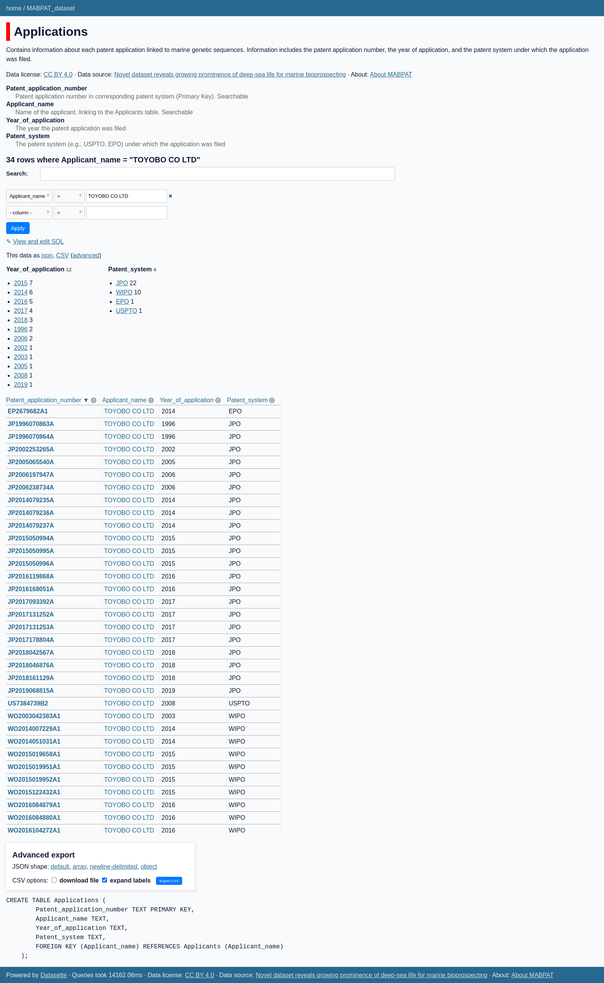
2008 (21, 375)
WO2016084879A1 (34, 805)
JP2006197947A (31, 474)
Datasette (53, 975)
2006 (21, 338)
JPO (122, 283)
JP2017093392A (31, 601)
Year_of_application (187, 400)
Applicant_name (124, 400)
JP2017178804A (31, 640)
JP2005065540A (31, 462)
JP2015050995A (31, 551)
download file (75, 880)
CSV (62, 255)
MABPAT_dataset (51, 8)
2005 (21, 366)
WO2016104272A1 (34, 830)
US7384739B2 (28, 703)
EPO (122, 301)
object (149, 866)
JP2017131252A (31, 614)
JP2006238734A (31, 487)
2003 (21, 357)
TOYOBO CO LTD (129, 411)
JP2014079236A (31, 513)
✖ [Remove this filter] (170, 196)
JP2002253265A (31, 449)
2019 (21, 384)
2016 (21, 301)
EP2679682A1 (28, 411)
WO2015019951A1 (34, 767)
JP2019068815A (31, 690)
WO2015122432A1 (34, 792)
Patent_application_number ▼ (47, 400)
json (47, 255)
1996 (21, 329)
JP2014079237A (31, 525)
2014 (21, 292)
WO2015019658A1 (34, 754)
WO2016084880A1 (34, 817)
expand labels (126, 880)
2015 (21, 283)
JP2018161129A (31, 678)
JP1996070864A (31, 436)
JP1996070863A (31, 424)
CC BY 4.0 (58, 74)
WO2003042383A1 (34, 716)
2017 (21, 311)
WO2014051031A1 (34, 741)
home (14, 8)
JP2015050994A (31, 538)
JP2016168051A (31, 589)
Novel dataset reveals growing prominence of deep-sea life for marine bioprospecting (230, 74)
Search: (17, 173)
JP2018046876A (31, 665)
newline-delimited (114, 866)
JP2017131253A (31, 627)
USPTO (126, 311)
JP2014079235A (31, 500)
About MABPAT (391, 74)
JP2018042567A (31, 652)
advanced (86, 255)
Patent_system (247, 400)
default (60, 866)
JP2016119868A (31, 576)
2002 (21, 347)
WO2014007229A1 (34, 729)
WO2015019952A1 (34, 779)
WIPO (124, 292)
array (79, 866)
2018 (21, 320)
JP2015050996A (31, 563)
